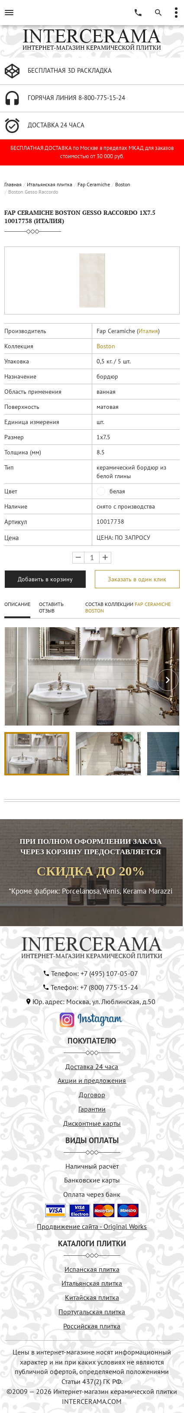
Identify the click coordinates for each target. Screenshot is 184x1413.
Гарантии (92, 1109)
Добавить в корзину (45, 579)
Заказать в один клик (137, 579)
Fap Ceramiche (93, 184)
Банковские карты (92, 1180)
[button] (167, 680)
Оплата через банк (91, 1194)
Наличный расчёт (92, 1166)
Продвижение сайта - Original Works (92, 1226)
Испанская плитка (92, 1269)
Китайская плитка (92, 1297)
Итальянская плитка (49, 184)
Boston (122, 184)
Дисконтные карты (92, 1123)
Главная (13, 184)
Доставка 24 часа (91, 1066)
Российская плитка (91, 1326)
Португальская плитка (91, 1311)
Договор (92, 1094)
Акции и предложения (92, 1080)
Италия (148, 331)
